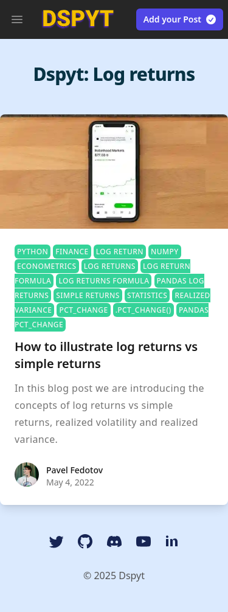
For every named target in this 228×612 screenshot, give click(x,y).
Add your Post (180, 19)
